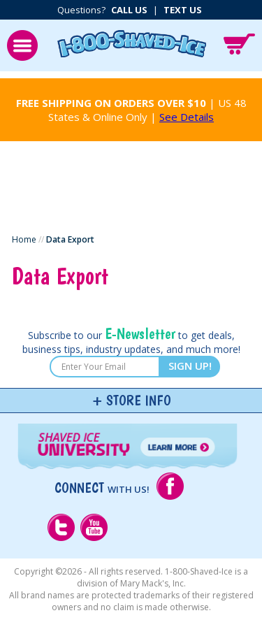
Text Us (182, 9)
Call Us (129, 9)
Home (24, 239)
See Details (186, 117)
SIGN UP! (190, 366)
